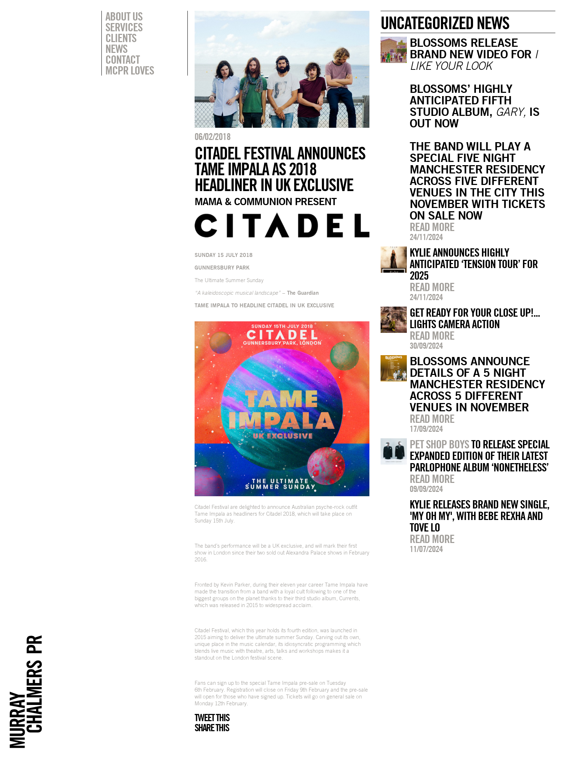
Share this (212, 727)
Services (123, 27)
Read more (432, 227)
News (116, 48)
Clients (120, 38)
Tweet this (212, 717)
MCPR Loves (129, 70)
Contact (122, 59)
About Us (123, 16)
